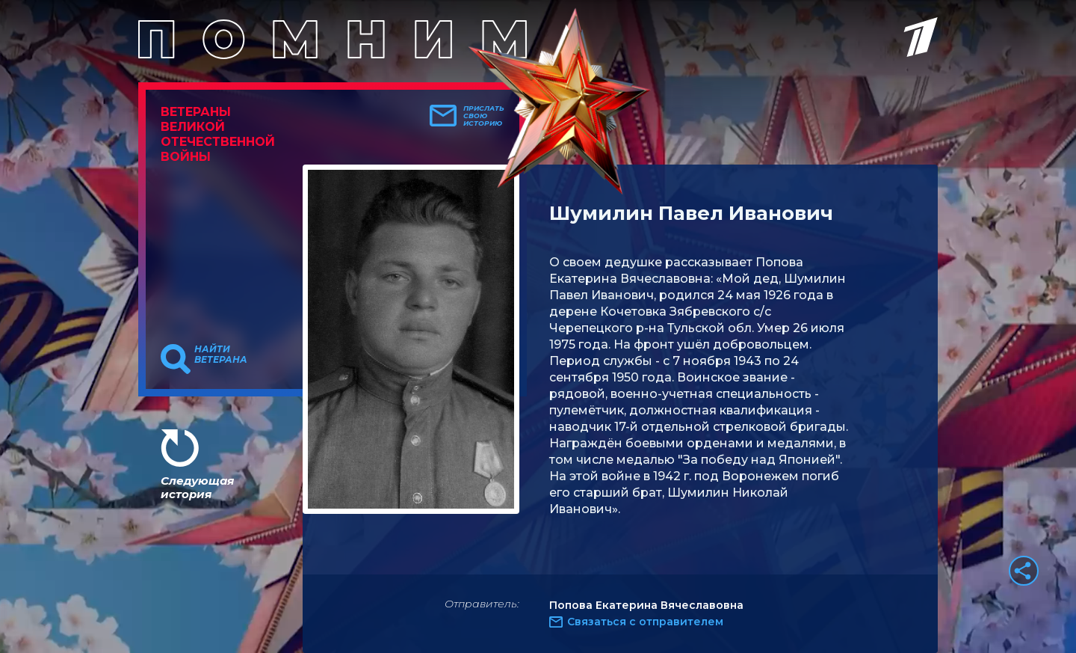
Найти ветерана (220, 354)
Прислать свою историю (483, 116)
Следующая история (197, 487)
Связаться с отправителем (645, 621)
